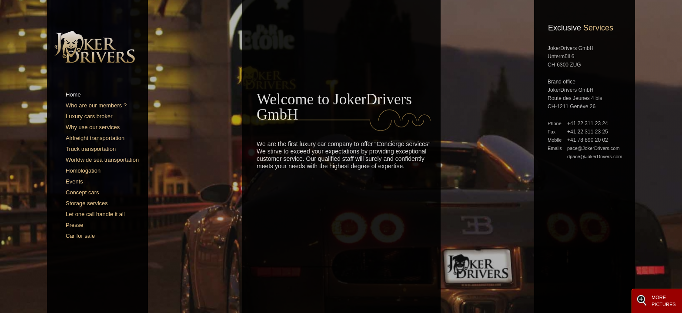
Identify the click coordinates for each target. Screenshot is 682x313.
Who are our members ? (96, 105)
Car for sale (80, 236)
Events (74, 181)
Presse (74, 225)
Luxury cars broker (89, 116)
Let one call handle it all (95, 214)
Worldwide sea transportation (102, 159)
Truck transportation (91, 149)
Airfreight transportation (95, 138)
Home (73, 94)
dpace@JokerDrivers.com (594, 156)
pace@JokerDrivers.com (593, 148)
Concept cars (82, 192)
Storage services (87, 203)
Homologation (83, 170)
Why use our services (93, 127)
